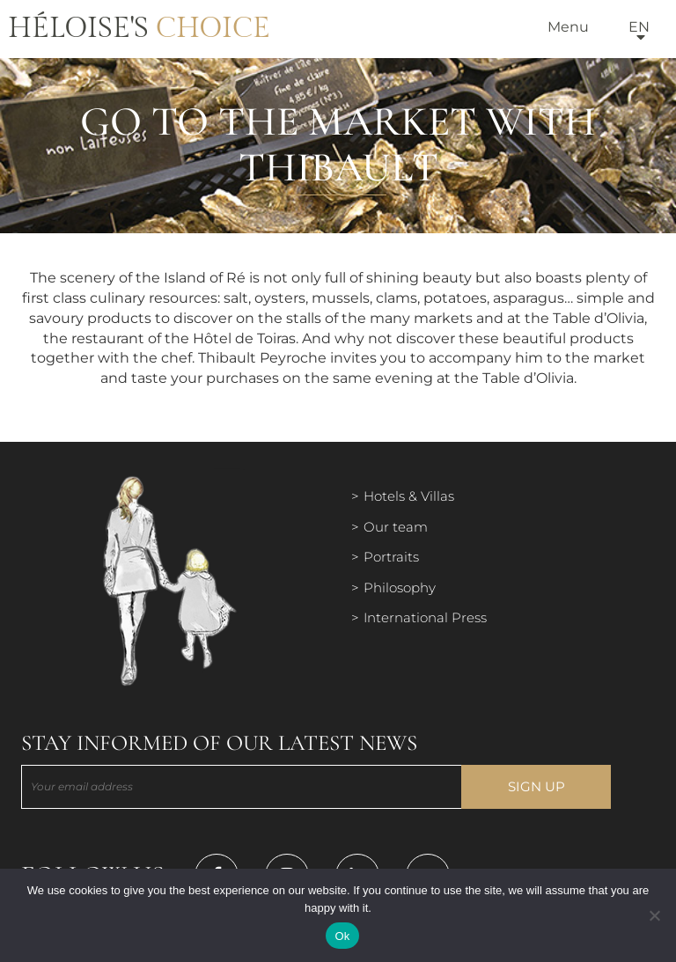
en (639, 26)
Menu (568, 26)
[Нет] (654, 915)
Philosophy (400, 587)
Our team (396, 526)
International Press (425, 617)
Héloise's (139, 28)
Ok (341, 936)
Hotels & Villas (409, 496)
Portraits (391, 556)
